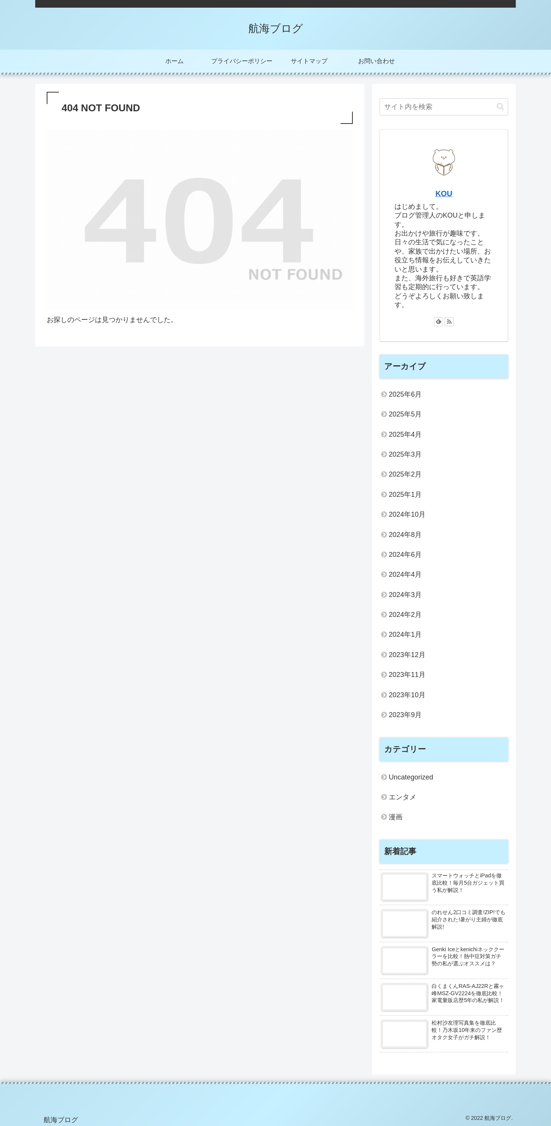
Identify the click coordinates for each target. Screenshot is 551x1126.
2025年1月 (405, 494)
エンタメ (402, 797)
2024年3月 (405, 595)
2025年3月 (405, 454)
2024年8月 (405, 535)
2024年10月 (407, 514)
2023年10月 (407, 695)
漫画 (396, 817)
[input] (444, 107)
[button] (500, 106)
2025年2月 (405, 474)
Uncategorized (411, 777)
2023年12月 (407, 655)
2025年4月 (405, 434)
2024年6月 (405, 554)
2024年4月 (405, 574)
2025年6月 (405, 394)
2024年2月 (405, 614)
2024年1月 (405, 634)
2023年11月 (407, 675)
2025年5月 (405, 414)
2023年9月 (405, 715)
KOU (443, 193)
